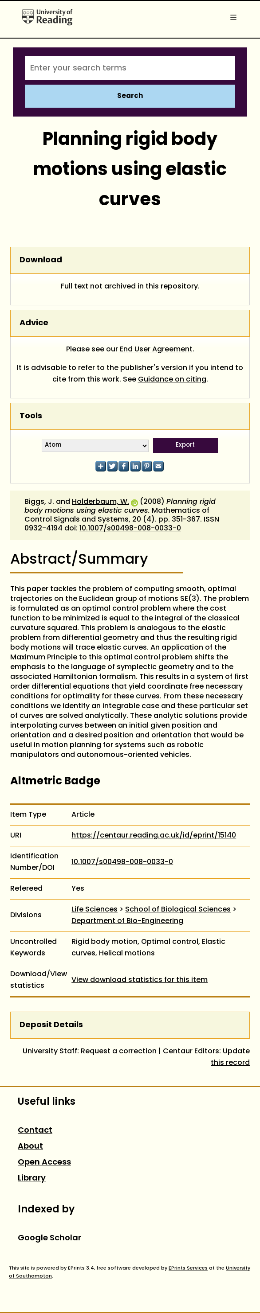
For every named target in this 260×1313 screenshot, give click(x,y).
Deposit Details (51, 1025)
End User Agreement (156, 349)
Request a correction (119, 1051)
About (30, 1146)
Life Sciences (94, 910)
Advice (34, 323)
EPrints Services (188, 1268)
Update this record (230, 1057)
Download (41, 260)
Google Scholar (49, 1238)
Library (32, 1178)
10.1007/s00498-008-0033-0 (130, 528)
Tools (31, 416)
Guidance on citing (172, 380)
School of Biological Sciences (178, 910)
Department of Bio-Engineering (127, 921)
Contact (35, 1131)
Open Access (44, 1162)
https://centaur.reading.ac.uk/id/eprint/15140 (153, 836)
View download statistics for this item (139, 980)
